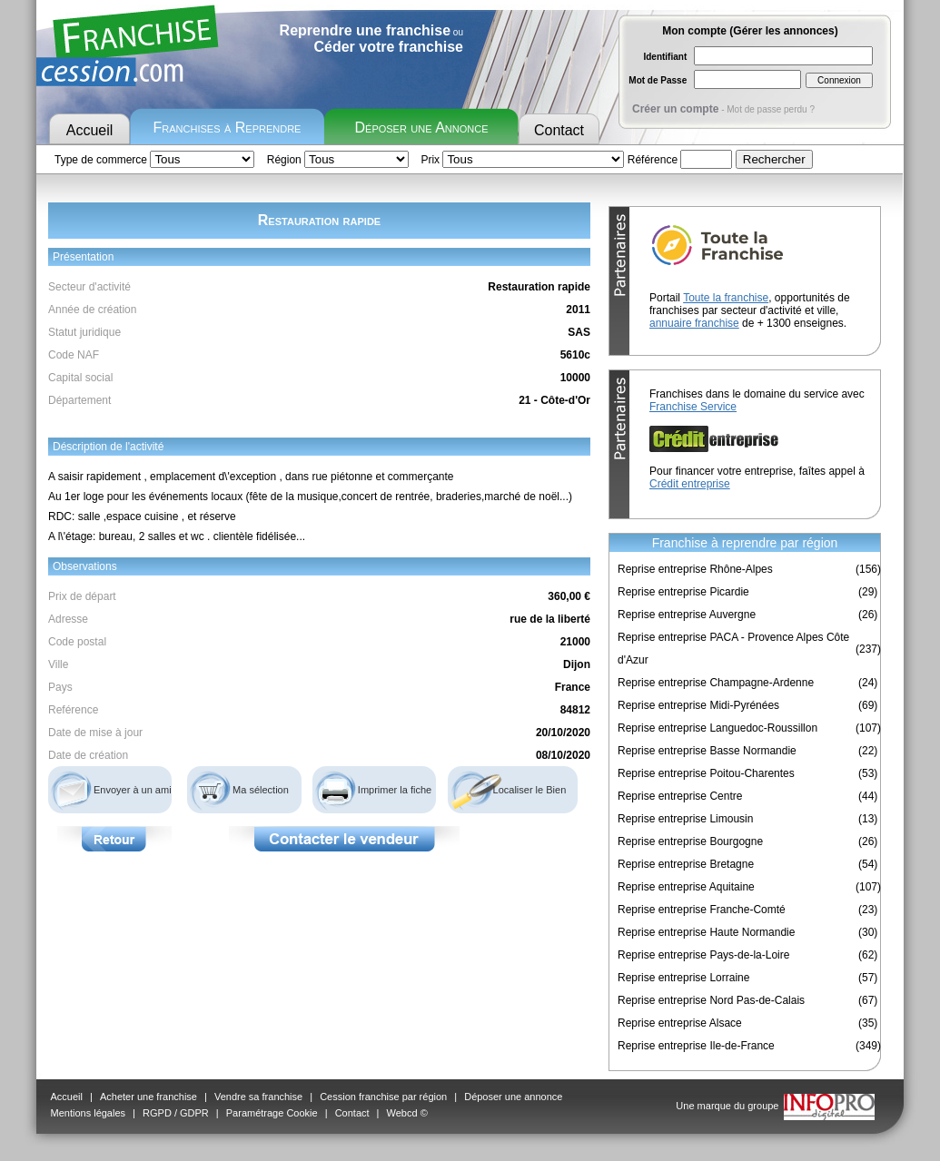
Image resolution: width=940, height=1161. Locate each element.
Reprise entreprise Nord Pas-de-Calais (711, 1000)
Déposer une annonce (513, 1096)
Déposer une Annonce (422, 127)
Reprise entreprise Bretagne (686, 864)
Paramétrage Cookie (272, 1112)
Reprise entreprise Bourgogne (690, 841)
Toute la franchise (725, 297)
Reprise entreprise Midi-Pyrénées (698, 705)
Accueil (90, 130)
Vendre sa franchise (258, 1096)
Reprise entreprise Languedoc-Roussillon (717, 728)
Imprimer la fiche (394, 789)
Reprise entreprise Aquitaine (686, 887)
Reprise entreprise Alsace (680, 1023)
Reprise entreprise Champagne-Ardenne (716, 682)
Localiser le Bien (530, 789)
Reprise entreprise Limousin (685, 818)
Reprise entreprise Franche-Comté (702, 909)
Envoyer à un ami (133, 789)
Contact (559, 130)
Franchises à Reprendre (227, 127)
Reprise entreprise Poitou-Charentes (706, 773)
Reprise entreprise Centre (680, 796)
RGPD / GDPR (176, 1112)
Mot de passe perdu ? (771, 109)
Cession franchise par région (383, 1096)
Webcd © (407, 1112)
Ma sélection (261, 789)
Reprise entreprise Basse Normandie (707, 750)
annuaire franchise (694, 323)
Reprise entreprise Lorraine (683, 977)
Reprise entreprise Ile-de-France (696, 1045)
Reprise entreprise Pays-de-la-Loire (703, 955)
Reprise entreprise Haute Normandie (706, 932)
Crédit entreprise (689, 483)
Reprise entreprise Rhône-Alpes (695, 569)
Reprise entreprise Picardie (683, 591)
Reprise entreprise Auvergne (687, 614)
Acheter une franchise (148, 1096)
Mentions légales (88, 1112)
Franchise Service (693, 406)
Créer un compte (675, 109)
